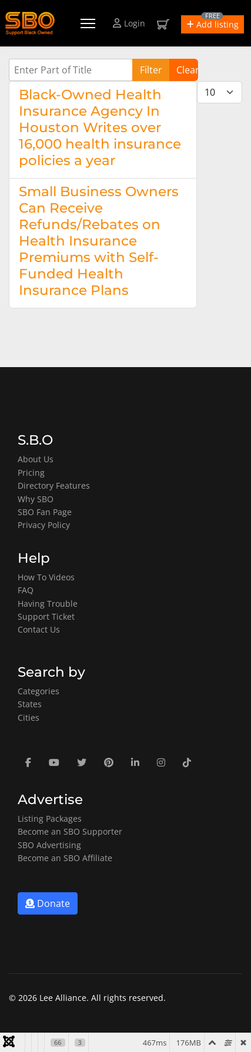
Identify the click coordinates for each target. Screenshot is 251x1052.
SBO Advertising (49, 845)
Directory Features (54, 485)
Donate (47, 903)
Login (129, 23)
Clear (187, 69)
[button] (212, 24)
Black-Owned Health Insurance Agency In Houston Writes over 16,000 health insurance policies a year (100, 127)
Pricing (31, 472)
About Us (35, 459)
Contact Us (39, 629)
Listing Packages (50, 818)
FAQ (26, 590)
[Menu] (88, 23)
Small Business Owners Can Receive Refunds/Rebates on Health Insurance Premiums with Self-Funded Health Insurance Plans (99, 240)
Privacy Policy (44, 524)
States (30, 704)
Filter (151, 69)
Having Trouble (48, 603)
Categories (38, 691)
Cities (28, 717)
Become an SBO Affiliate (65, 857)
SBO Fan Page (45, 511)
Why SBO (35, 499)
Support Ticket (46, 616)
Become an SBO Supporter (70, 831)
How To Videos (46, 577)
